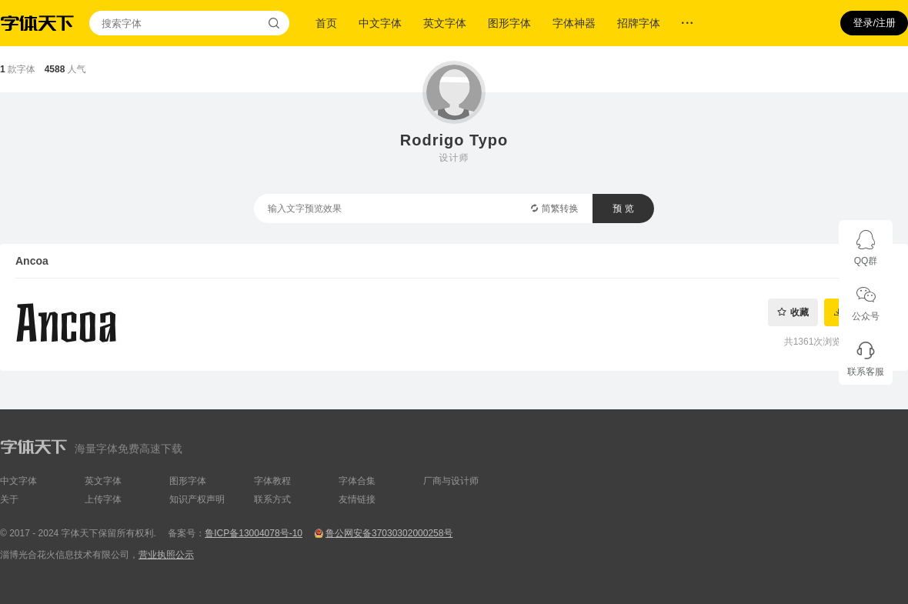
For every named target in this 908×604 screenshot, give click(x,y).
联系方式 (272, 499)
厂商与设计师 (451, 481)
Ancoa (31, 261)
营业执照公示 (166, 554)
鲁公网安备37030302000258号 (388, 533)
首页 (326, 23)
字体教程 (272, 481)
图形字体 (509, 23)
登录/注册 (874, 22)
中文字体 (380, 23)
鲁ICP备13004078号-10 (253, 533)
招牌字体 (638, 23)
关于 (9, 499)
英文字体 (444, 23)
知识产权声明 (197, 499)
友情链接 (357, 499)
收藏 (799, 312)
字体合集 (357, 481)
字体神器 (574, 23)
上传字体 (103, 499)
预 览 (623, 208)
